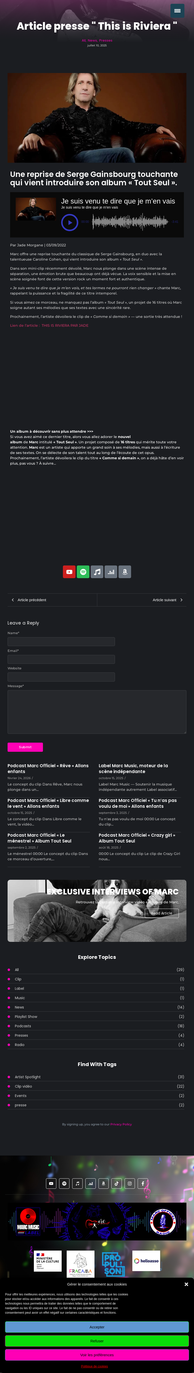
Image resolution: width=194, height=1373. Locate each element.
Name (13, 633)
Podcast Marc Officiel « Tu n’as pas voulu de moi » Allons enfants (138, 803)
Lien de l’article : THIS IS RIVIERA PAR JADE (49, 325)
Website (14, 668)
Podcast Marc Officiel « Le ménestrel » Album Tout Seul (39, 838)
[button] (186, 1284)
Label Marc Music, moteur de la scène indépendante (133, 769)
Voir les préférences (97, 1355)
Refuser (97, 1341)
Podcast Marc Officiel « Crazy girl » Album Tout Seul (137, 838)
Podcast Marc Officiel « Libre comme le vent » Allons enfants (48, 803)
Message (16, 686)
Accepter (96, 1327)
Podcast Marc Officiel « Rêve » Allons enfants (48, 769)
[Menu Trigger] (177, 11)
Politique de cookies (94, 1366)
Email (13, 650)
